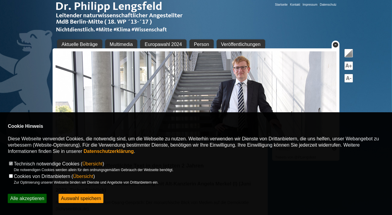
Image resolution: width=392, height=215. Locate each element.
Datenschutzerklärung (109, 151)
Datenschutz (328, 4)
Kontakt (295, 4)
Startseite (281, 4)
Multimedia (121, 44)
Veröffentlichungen (241, 44)
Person (201, 44)
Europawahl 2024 (163, 44)
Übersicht (92, 163)
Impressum (310, 4)
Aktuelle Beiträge (80, 44)
